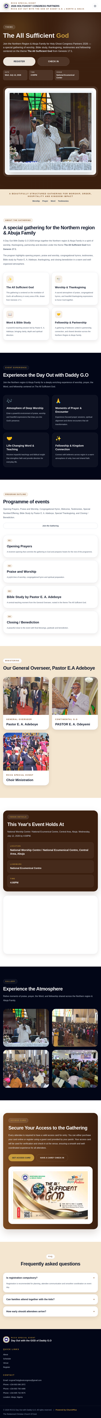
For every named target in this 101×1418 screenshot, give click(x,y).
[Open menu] (95, 6)
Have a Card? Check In (52, 1158)
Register (19, 61)
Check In (53, 61)
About (5, 1354)
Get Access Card (21, 1158)
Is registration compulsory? (50, 1278)
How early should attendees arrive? (50, 1311)
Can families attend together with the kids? (50, 1299)
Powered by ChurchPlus (66, 1410)
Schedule (7, 1359)
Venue (5, 1363)
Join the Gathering (50, 526)
